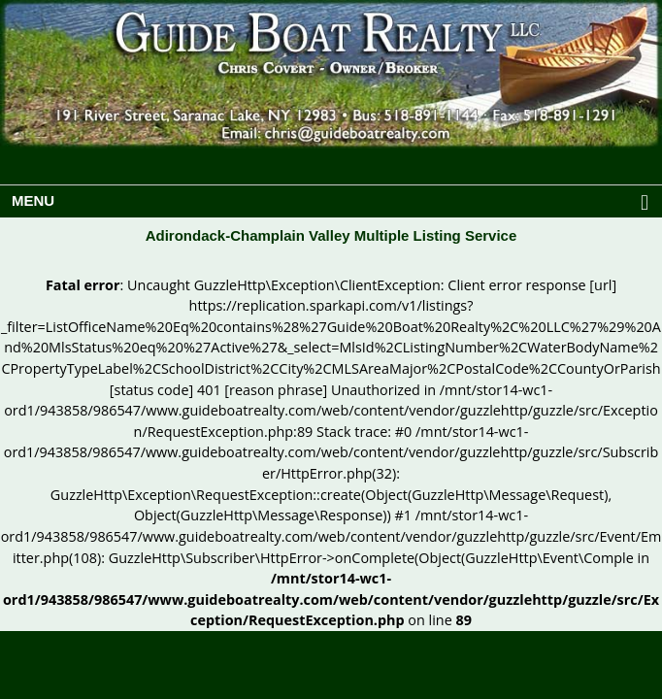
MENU (336, 203)
